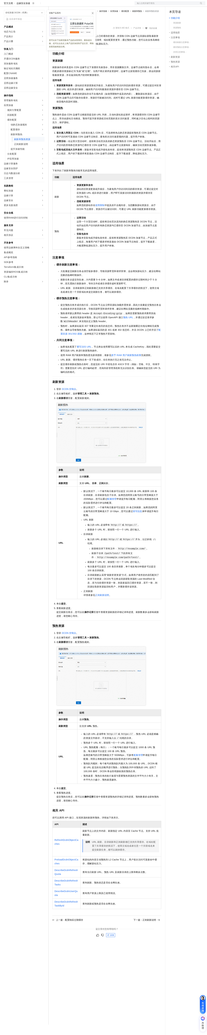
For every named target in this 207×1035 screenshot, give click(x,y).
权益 (62, 5)
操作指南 (103, 21)
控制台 (180, 5)
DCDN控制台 (69, 399)
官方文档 (8, 13)
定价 (70, 5)
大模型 (33, 5)
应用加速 (114, 21)
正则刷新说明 (102, 605)
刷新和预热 (137, 21)
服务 (95, 5)
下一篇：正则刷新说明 (146, 930)
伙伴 (87, 5)
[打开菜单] (5, 5)
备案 (173, 5)
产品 (42, 5)
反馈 (110, 945)
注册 (188, 5)
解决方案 (52, 5)
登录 (200, 5)
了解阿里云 (106, 5)
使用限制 (100, 215)
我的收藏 (153, 38)
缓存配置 (125, 21)
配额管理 (112, 509)
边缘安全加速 (23, 13)
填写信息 (137, 521)
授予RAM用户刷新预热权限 (126, 365)
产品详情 (137, 38)
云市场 (78, 5)
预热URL (128, 327)
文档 (166, 5)
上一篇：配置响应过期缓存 (67, 930)
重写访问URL (84, 357)
